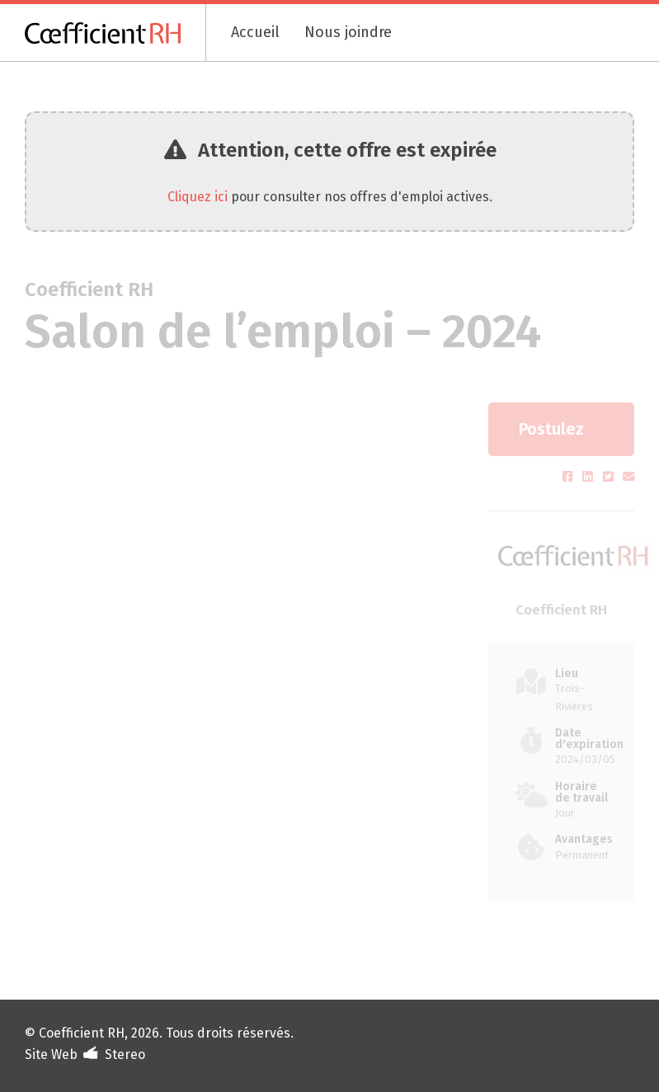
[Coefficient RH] (115, 32)
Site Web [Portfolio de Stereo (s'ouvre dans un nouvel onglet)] (51, 1054)
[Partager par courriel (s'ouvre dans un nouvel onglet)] (628, 477)
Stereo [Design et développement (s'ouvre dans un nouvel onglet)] (125, 1054)
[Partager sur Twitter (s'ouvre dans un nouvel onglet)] (610, 477)
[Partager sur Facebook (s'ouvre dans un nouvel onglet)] (570, 477)
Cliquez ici (197, 197)
